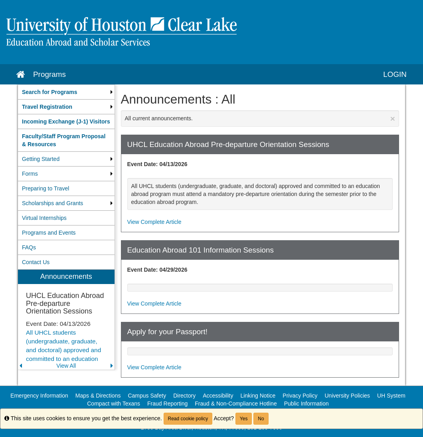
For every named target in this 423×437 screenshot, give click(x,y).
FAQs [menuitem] (29, 247)
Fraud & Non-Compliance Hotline (236, 403)
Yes (244, 418)
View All (66, 366)
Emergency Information (39, 395)
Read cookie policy (188, 418)
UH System (391, 395)
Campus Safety (147, 395)
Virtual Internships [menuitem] (44, 218)
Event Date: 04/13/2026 (157, 164)
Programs (49, 74)
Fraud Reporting (167, 403)
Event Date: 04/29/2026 (157, 270)
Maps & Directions (98, 395)
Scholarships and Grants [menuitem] (52, 203)
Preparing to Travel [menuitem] (45, 188)
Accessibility (218, 395)
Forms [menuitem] (30, 173)
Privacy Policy (300, 395)
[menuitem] (66, 92)
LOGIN (395, 74)
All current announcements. (260, 118)
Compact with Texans (113, 403)
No (261, 418)
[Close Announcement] (392, 118)
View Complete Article (154, 222)
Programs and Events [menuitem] (49, 232)
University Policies (347, 395)
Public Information (306, 403)
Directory (184, 395)
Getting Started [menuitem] (40, 159)
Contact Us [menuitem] (35, 262)
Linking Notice (257, 395)
